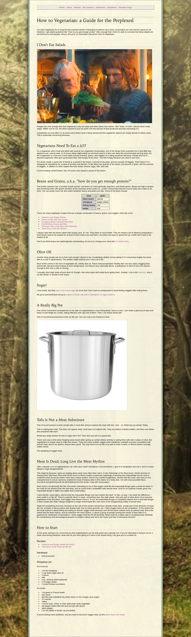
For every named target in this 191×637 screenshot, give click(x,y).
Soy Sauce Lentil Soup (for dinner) (56, 547)
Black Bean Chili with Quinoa (54, 228)
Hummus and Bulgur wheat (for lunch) (58, 544)
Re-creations (88, 7)
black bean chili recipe (115, 615)
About (69, 7)
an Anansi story (121, 241)
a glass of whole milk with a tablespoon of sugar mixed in (90, 295)
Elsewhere (112, 7)
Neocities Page (125, 7)
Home (61, 7)
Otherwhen (100, 7)
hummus (142, 272)
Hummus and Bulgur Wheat (54, 217)
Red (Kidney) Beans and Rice (54, 224)
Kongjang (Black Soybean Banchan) (57, 222)
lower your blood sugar (65, 290)
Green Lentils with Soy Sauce (54, 219)
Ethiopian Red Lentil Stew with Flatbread (59, 226)
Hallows (77, 7)
